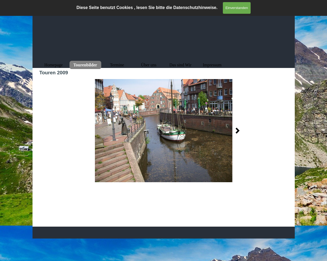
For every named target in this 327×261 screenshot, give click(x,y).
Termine (117, 65)
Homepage (53, 65)
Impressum (212, 65)
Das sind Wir (180, 65)
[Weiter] (236, 130)
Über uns (148, 65)
